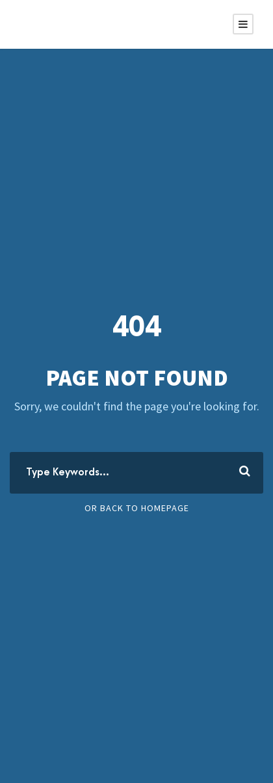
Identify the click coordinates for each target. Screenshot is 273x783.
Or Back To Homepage (136, 508)
